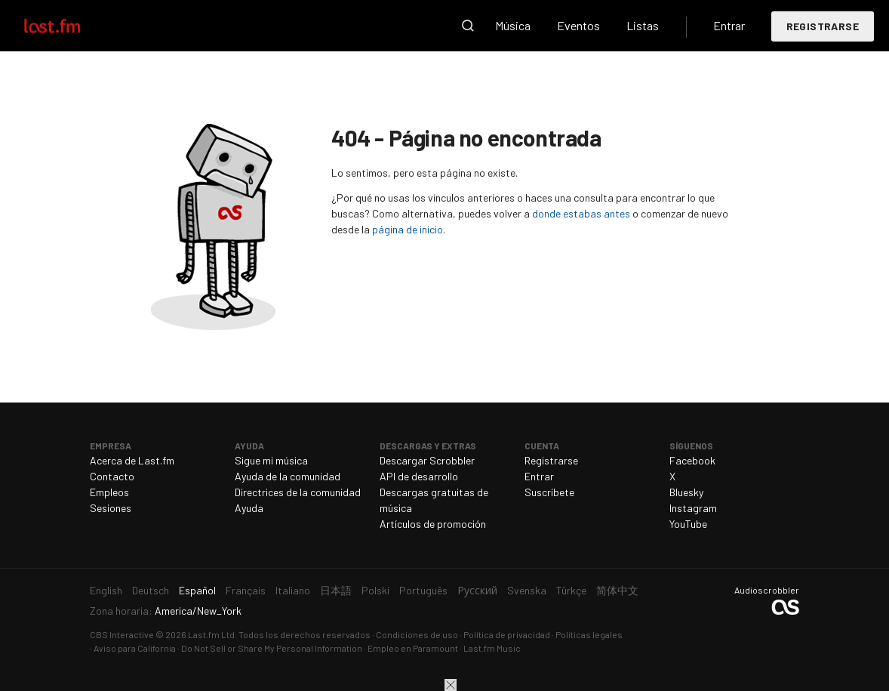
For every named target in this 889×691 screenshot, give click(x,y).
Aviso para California (135, 648)
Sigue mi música (271, 460)
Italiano (292, 590)
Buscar (468, 26)
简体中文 (617, 590)
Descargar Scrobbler (427, 460)
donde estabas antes (581, 213)
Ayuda (249, 507)
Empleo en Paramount (413, 648)
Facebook (692, 460)
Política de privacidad (506, 634)
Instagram (693, 507)
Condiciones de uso (417, 634)
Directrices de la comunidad (298, 492)
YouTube (688, 523)
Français (246, 590)
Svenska (526, 590)
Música (513, 25)
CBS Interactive (122, 634)
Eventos (578, 25)
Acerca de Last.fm (132, 460)
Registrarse (822, 26)
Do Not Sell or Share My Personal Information (271, 648)
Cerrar (450, 685)
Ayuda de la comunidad (287, 476)
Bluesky (686, 492)
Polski (375, 590)
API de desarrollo (419, 476)
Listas (642, 25)
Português (423, 590)
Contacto (112, 476)
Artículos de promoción (433, 523)
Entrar (729, 25)
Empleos (109, 492)
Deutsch (150, 590)
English (106, 590)
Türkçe (571, 590)
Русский (477, 590)
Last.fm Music (492, 648)
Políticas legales (589, 634)
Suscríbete (549, 492)
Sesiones (110, 507)
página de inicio (407, 229)
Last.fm (69, 25)
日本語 (336, 590)
